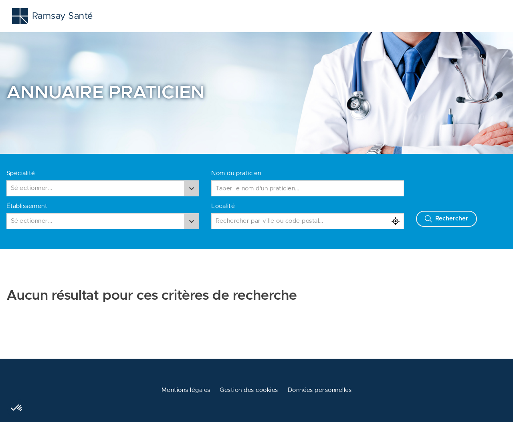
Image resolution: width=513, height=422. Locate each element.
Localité (223, 206)
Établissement (26, 206)
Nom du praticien (236, 173)
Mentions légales (186, 390)
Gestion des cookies (249, 390)
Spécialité (20, 173)
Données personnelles (320, 390)
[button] (16, 408)
